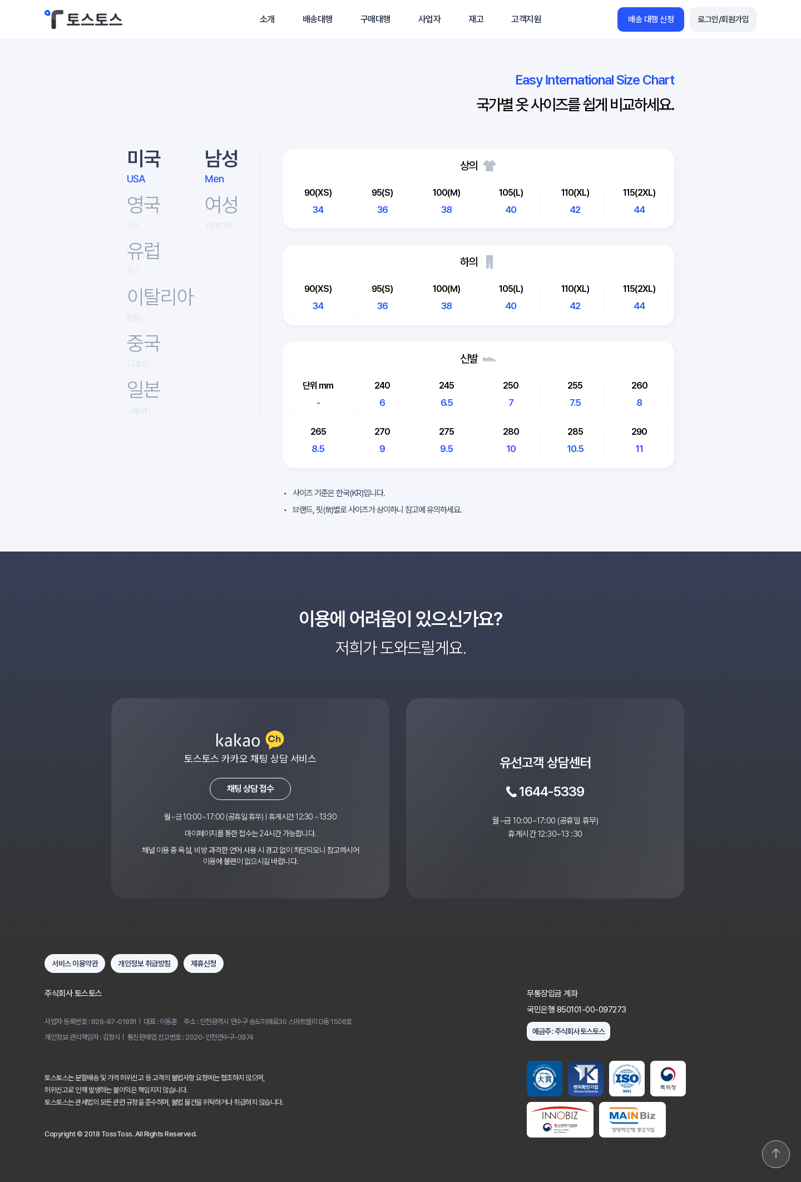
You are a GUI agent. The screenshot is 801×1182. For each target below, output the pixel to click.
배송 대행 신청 (651, 19)
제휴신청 (203, 963)
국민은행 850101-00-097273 (576, 1010)
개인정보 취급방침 (144, 963)
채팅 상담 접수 (250, 788)
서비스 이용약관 (75, 963)
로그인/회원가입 (723, 19)
